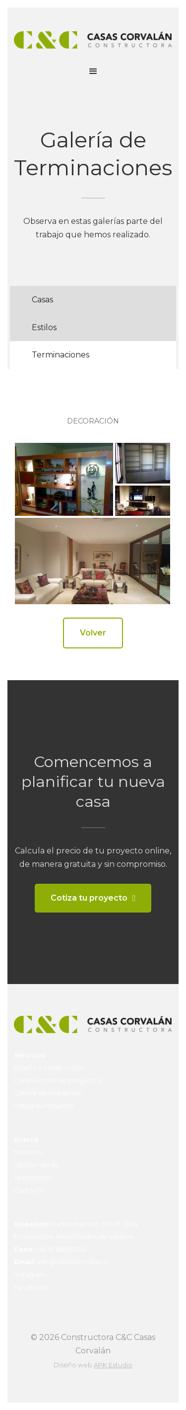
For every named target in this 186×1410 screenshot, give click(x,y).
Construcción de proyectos (58, 1080)
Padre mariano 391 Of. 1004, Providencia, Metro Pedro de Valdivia (76, 1230)
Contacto (29, 1190)
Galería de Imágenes (47, 1093)
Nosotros (28, 1152)
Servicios (30, 1055)
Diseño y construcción (49, 1067)
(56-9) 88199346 (50, 1249)
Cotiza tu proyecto (89, 898)
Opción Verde (36, 1165)
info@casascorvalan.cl (61, 1262)
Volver (93, 632)
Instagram (30, 1274)
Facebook (30, 1287)
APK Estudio (113, 1365)
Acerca (26, 1139)
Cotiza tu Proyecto (44, 1106)
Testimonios (33, 1177)
